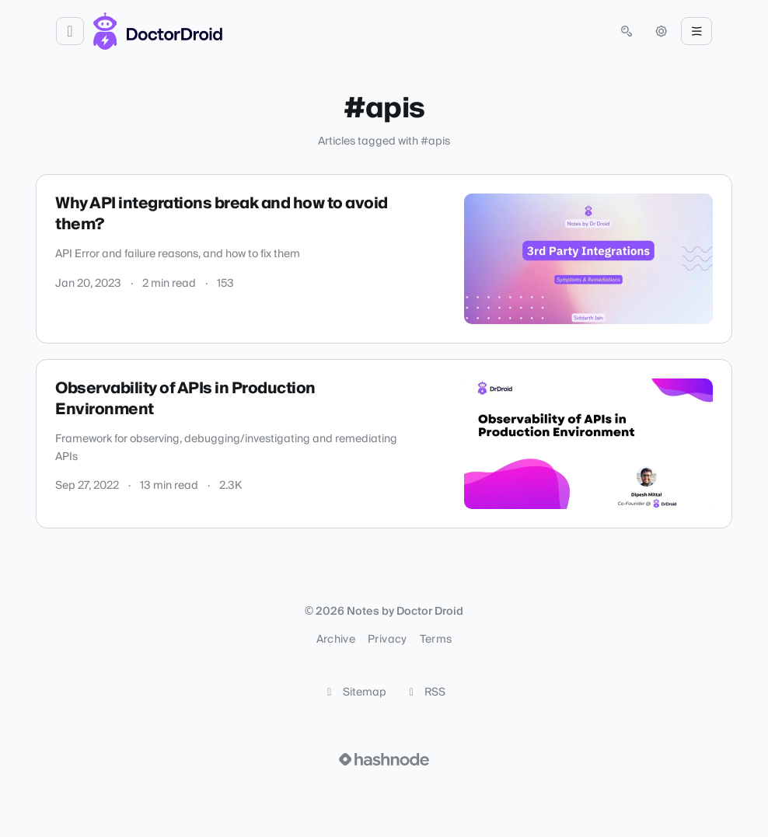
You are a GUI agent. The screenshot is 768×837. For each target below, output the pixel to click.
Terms (436, 639)
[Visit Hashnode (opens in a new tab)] (384, 759)
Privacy (387, 639)
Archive (335, 639)
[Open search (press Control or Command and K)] (627, 31)
